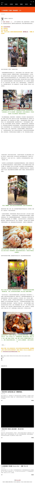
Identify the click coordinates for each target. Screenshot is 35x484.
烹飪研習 (26, 4)
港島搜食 (29, 355)
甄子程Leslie (25, 31)
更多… (31, 4)
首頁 (1, 4)
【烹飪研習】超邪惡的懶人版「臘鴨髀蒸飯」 (12, 392)
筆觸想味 (21, 4)
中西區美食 (11, 355)
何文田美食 (16, 355)
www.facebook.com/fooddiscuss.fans (10, 351)
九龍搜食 (4, 355)
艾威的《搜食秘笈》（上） (8, 21)
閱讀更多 (32, 400)
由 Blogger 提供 (17, 480)
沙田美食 (20, 355)
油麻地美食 (25, 355)
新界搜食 (2, 357)
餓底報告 (16, 4)
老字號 (14, 355)
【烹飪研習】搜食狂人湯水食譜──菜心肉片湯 (12, 429)
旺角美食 (22, 355)
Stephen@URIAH (7, 26)
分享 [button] (1, 360)
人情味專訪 (11, 4)
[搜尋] (31, 1)
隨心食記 (6, 4)
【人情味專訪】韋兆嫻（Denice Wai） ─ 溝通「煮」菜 (14, 466)
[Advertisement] (17, 141)
